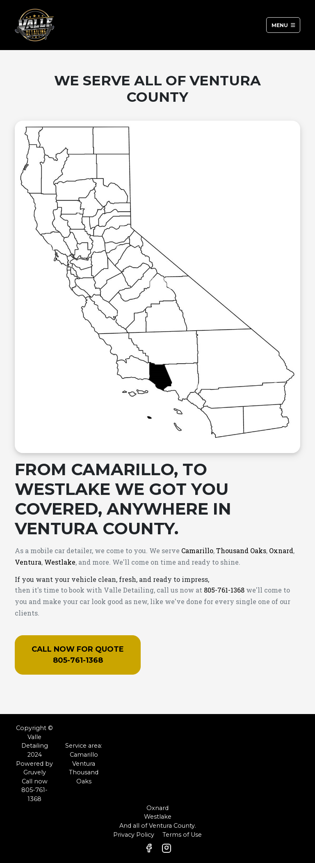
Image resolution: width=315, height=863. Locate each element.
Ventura (28, 562)
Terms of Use (182, 834)
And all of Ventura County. (157, 825)
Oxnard (281, 550)
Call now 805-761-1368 (34, 790)
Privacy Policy (133, 834)
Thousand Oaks (241, 550)
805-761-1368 (224, 590)
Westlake (59, 562)
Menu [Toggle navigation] (283, 25)
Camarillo (197, 550)
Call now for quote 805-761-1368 (78, 655)
